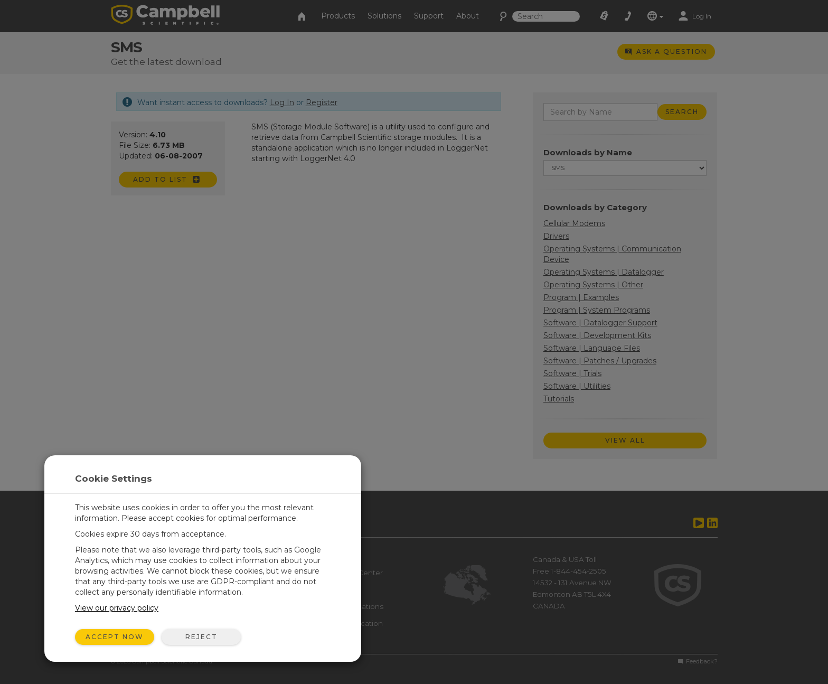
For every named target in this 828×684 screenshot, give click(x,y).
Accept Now (115, 637)
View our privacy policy (116, 608)
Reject (201, 637)
